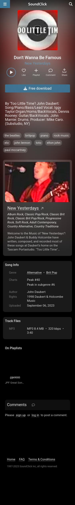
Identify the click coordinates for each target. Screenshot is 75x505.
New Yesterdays (37, 63)
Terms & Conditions (41, 459)
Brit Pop (51, 272)
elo (7, 143)
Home (11, 459)
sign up (21, 415)
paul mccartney (15, 150)
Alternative (34, 272)
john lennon (22, 143)
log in (35, 415)
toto (38, 143)
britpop (30, 135)
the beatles (12, 135)
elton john (53, 143)
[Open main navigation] (5, 4)
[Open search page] (71, 4)
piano (44, 135)
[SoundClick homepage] (37, 4)
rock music (61, 135)
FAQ (22, 459)
